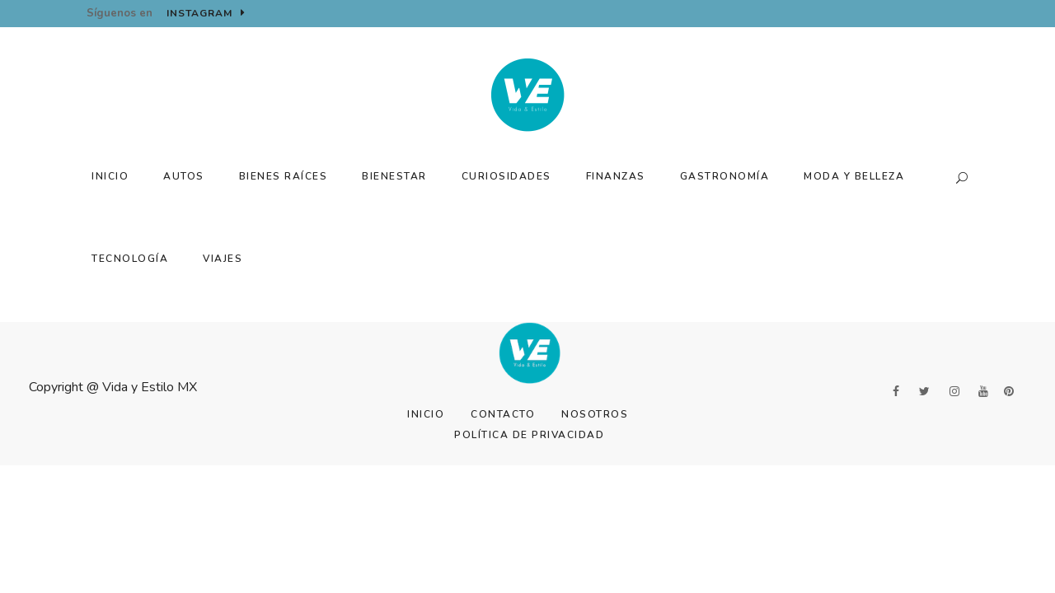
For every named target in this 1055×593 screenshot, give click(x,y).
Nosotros (594, 414)
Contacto (503, 414)
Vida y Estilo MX (149, 387)
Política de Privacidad (529, 434)
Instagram (206, 13)
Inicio (425, 414)
